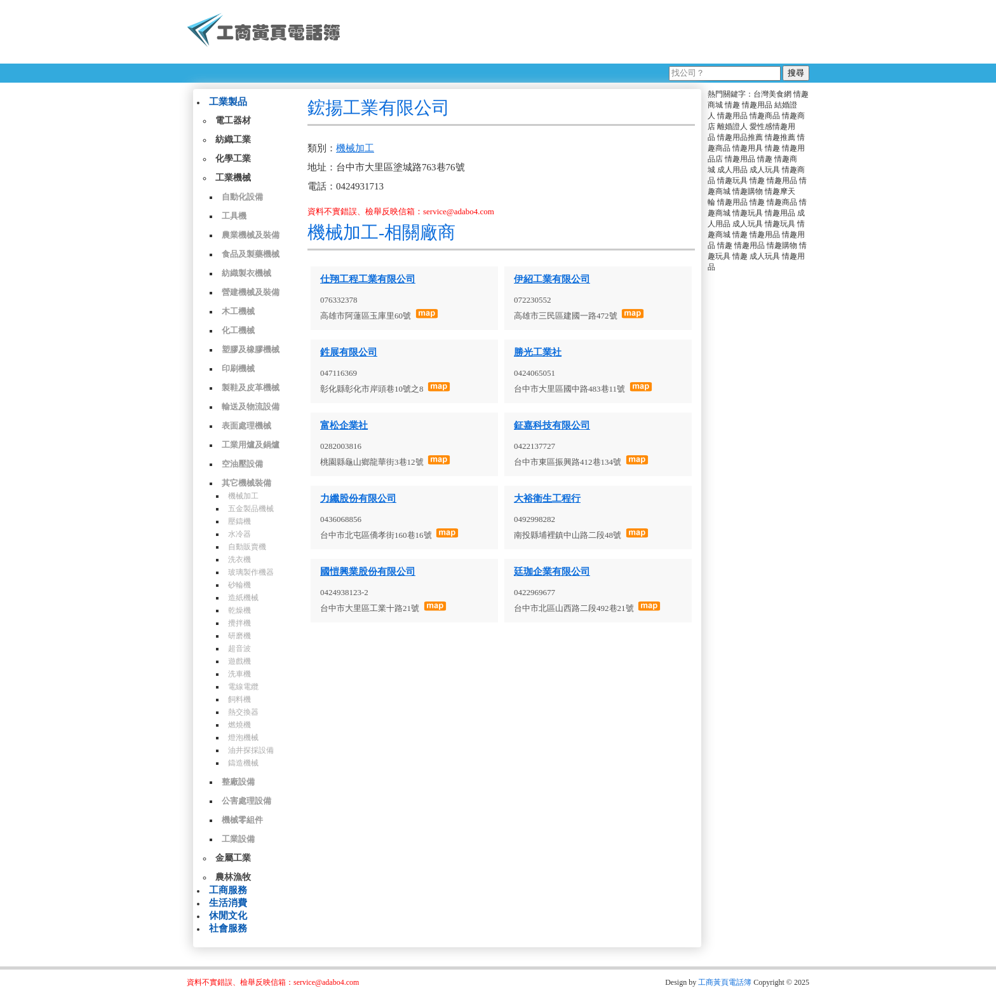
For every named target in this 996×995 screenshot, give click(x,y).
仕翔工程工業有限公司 (367, 279)
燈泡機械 (243, 737)
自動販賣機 (247, 546)
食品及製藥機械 (250, 254)
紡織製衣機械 (246, 273)
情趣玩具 (732, 180)
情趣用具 (747, 148)
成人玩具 (765, 169)
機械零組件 (242, 820)
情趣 (732, 104)
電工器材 (233, 120)
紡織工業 (233, 139)
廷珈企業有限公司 (552, 571)
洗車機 (239, 673)
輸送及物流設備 (250, 406)
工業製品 (228, 102)
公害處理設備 (246, 801)
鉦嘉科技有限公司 (552, 425)
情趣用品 (757, 104)
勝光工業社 (538, 352)
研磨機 (239, 635)
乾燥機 (239, 610)
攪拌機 (239, 623)
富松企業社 (344, 425)
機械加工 (243, 495)
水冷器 (239, 534)
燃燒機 (239, 724)
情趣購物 (747, 191)
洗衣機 (239, 559)
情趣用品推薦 (740, 137)
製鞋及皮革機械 (250, 387)
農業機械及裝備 (250, 235)
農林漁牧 (233, 877)
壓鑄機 (239, 521)
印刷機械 (238, 368)
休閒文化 (228, 915)
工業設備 (238, 839)
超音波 (239, 648)
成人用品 (732, 169)
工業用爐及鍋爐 (250, 444)
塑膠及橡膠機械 (250, 349)
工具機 (234, 216)
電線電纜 (243, 686)
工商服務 (228, 890)
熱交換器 (243, 712)
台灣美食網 (772, 94)
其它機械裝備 (246, 483)
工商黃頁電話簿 (724, 982)
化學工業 (233, 158)
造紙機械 (243, 597)
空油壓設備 (242, 464)
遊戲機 (239, 661)
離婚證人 (732, 126)
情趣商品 (765, 115)
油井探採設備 (251, 750)
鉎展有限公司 (348, 352)
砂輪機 (239, 584)
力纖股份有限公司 (358, 498)
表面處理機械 (246, 425)
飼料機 (239, 699)
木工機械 (238, 311)
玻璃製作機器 (251, 572)
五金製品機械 (251, 508)
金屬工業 (233, 858)
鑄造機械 (243, 762)
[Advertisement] (580, 31)
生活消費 (228, 903)
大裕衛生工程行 (547, 498)
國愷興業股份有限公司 (367, 571)
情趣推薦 (780, 137)
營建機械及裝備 (250, 292)
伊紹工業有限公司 (552, 279)
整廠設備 (238, 781)
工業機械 (233, 177)
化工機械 (238, 330)
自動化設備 (242, 197)
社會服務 (228, 928)
